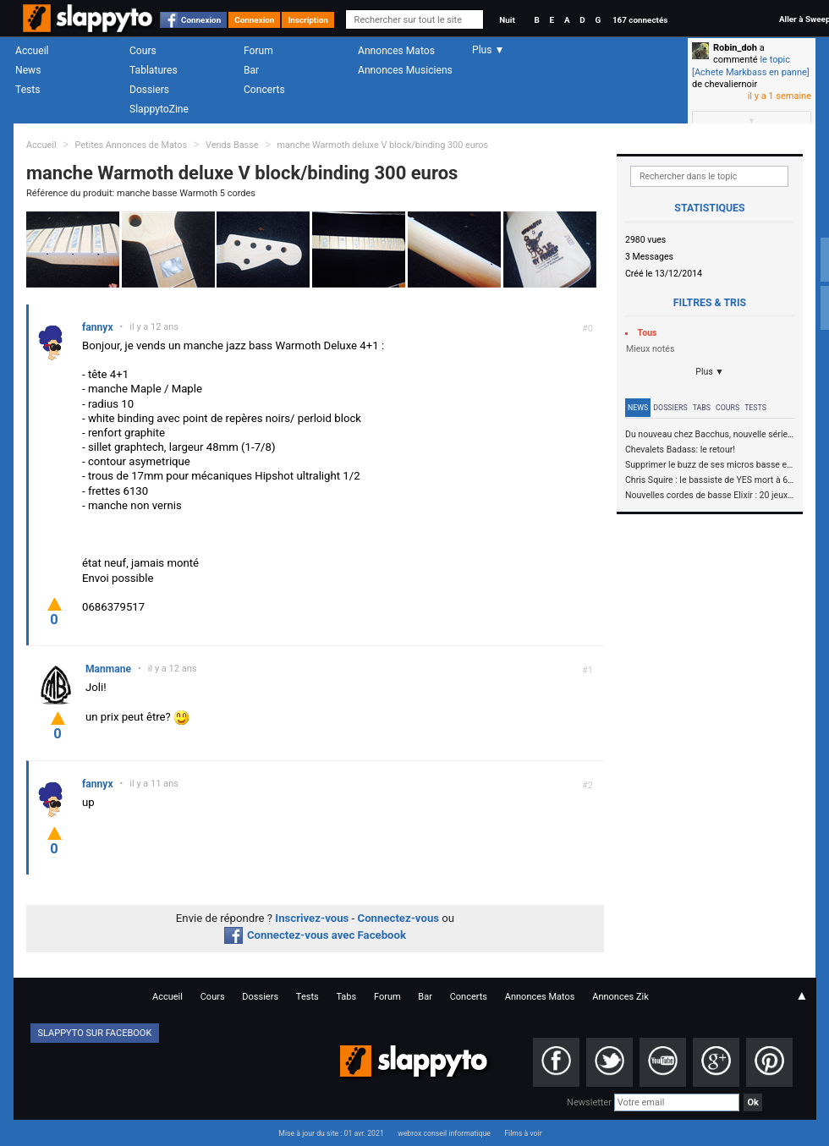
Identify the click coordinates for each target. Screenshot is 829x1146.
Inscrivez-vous (312, 918)
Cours (142, 51)
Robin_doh (735, 47)
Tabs (702, 407)
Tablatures (153, 70)
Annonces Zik (620, 996)
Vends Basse (232, 145)
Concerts (264, 90)
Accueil (32, 51)
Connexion (201, 20)
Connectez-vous (399, 918)
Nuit (506, 20)
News (28, 70)
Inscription (308, 20)
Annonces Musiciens (405, 70)
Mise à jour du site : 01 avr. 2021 (330, 1133)
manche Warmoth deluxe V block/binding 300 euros (382, 145)
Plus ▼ (709, 371)
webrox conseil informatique (444, 1133)
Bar (251, 70)
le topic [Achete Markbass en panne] (751, 65)
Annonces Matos (396, 51)
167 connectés (639, 20)
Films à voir (522, 1133)
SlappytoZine (159, 109)
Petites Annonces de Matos (130, 145)
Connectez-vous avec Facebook (315, 935)
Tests (27, 90)
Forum (258, 51)
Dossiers (149, 90)
